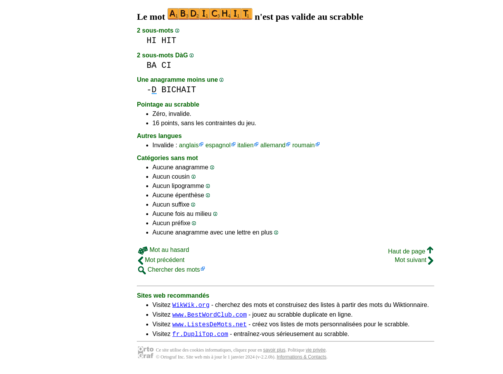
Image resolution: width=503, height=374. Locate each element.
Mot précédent (161, 260)
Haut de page (410, 251)
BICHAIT (178, 89)
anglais (189, 145)
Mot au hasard (163, 249)
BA (152, 65)
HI (152, 40)
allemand (272, 145)
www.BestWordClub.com (209, 316)
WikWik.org (190, 306)
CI (166, 65)
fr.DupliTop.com (200, 338)
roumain (303, 145)
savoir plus (274, 354)
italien (245, 145)
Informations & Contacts (301, 361)
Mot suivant (414, 260)
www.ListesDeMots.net (209, 327)
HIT (168, 40)
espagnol (218, 145)
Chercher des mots (169, 269)
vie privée (315, 354)
